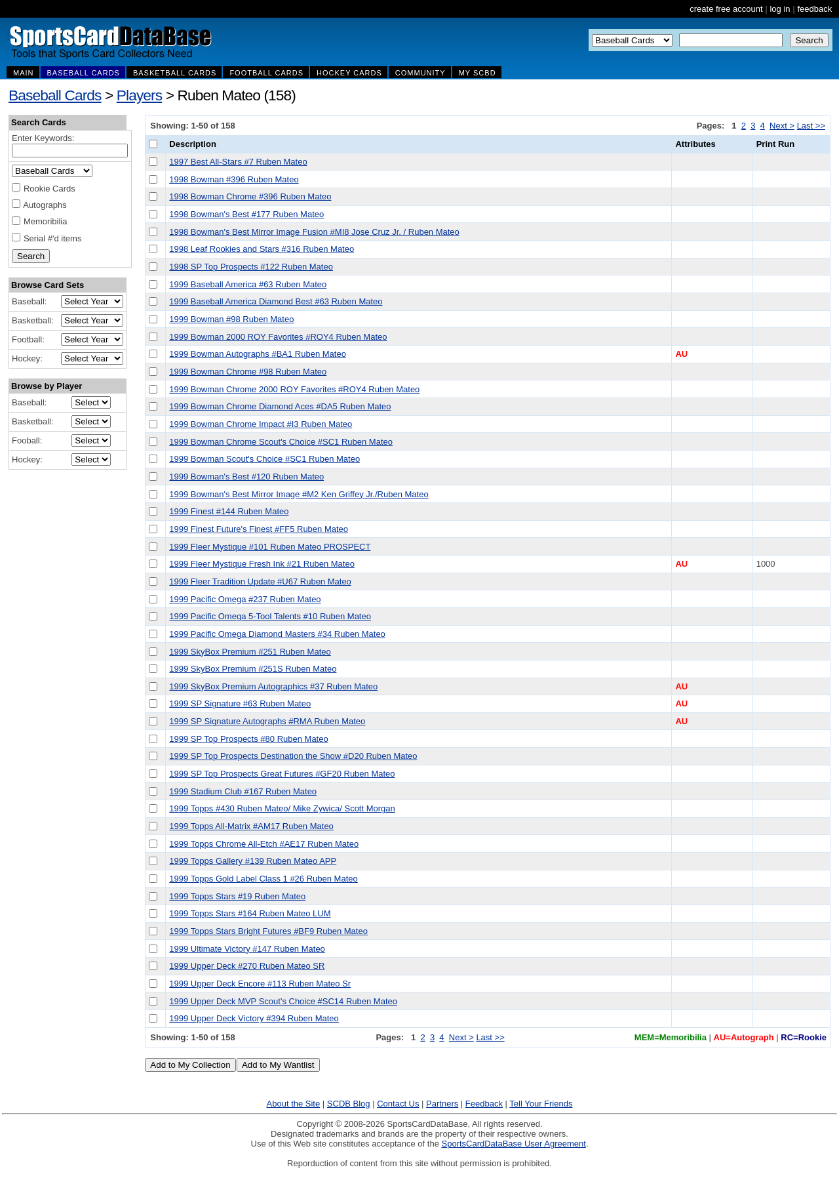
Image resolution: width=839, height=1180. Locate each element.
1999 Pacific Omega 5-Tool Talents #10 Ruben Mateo (270, 616)
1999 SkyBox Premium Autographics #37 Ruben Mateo (273, 686)
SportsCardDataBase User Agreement (513, 1144)
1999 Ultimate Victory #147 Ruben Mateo (247, 949)
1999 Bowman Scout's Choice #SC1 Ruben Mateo (264, 459)
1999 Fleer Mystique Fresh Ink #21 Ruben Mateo (262, 564)
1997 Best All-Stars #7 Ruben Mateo (238, 162)
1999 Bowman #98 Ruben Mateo (231, 319)
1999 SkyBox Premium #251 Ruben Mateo (249, 652)
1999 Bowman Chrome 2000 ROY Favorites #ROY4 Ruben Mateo (294, 389)
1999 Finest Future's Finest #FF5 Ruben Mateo (258, 529)
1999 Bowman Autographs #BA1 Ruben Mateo (257, 354)
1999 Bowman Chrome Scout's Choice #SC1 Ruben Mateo (281, 442)
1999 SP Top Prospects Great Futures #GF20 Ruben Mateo (282, 774)
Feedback (484, 1104)
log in (780, 9)
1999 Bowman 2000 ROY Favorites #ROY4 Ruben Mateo (278, 337)
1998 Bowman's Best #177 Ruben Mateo (246, 214)
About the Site (294, 1104)
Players (140, 95)
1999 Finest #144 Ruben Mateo (228, 511)
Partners (442, 1104)
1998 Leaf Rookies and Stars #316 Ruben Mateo (261, 249)
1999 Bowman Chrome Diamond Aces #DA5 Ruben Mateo (280, 406)
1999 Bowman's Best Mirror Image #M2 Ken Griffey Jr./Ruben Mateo (298, 494)
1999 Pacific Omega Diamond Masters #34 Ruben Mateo (277, 634)
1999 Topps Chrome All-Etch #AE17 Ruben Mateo (264, 844)
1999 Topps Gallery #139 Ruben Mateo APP (252, 861)
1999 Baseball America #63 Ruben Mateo (247, 284)
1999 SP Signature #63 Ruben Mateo (240, 703)
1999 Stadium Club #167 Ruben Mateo (243, 791)
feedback (814, 9)
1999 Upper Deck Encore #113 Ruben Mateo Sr (260, 983)
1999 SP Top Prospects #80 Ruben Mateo (248, 739)
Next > (782, 126)
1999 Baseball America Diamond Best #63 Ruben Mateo (275, 301)
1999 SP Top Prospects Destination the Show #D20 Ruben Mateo (293, 756)
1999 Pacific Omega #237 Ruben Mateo (245, 599)
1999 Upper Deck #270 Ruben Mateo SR (246, 966)
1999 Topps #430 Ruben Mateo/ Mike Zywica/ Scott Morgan (282, 808)
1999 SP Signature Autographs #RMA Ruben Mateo (267, 721)
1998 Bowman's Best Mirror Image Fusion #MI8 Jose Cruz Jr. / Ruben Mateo (314, 232)
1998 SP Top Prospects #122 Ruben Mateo (251, 267)
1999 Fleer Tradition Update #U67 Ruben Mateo (260, 581)
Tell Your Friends (540, 1104)
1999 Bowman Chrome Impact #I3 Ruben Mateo (260, 424)
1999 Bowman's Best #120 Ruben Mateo (246, 476)
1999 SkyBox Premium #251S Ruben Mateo (252, 669)
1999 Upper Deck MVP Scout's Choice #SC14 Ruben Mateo (283, 1001)
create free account (726, 9)
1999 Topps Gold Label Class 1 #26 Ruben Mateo (263, 879)
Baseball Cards (55, 95)
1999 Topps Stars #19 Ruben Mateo (237, 896)
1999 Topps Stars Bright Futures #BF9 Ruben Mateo (268, 931)
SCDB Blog (348, 1104)
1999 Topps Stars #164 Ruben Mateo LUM (249, 913)
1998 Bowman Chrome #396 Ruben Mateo (250, 196)
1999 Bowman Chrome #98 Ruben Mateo (247, 371)
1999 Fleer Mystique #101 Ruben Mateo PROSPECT (269, 547)
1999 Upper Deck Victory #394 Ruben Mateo (253, 1018)
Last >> (811, 126)
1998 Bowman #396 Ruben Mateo (233, 179)
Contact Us (398, 1104)
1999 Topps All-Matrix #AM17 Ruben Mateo (251, 826)
